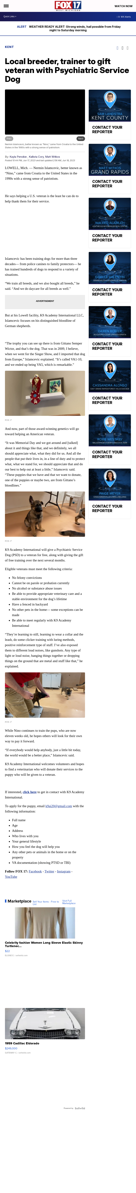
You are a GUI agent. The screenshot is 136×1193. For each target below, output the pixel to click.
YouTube (11, 877)
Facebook (35, 871)
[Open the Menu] (6, 6)
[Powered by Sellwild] (80, 1108)
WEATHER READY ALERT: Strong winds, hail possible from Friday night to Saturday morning (75, 28)
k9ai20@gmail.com (59, 806)
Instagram (63, 871)
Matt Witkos (52, 156)
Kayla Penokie (18, 156)
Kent (9, 47)
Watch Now (124, 6)
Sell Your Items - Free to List (46, 903)
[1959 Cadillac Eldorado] (45, 1032)
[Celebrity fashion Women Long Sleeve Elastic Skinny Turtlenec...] (45, 933)
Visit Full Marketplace (69, 902)
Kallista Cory (36, 156)
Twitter (49, 871)
